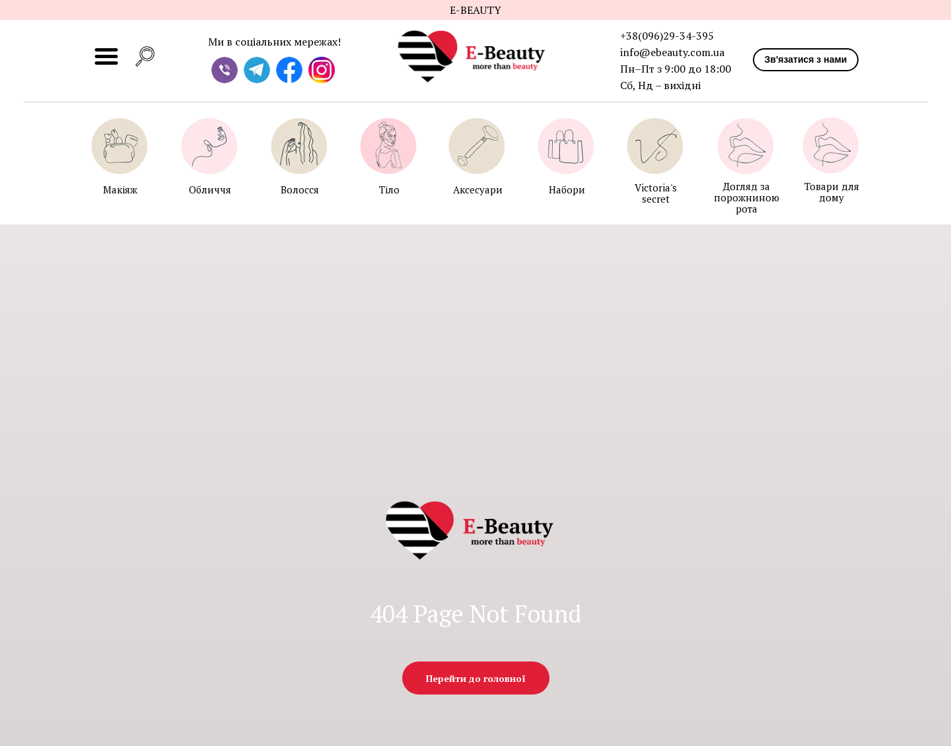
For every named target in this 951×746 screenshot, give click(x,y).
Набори (567, 189)
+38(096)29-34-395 (667, 35)
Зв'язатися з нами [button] (806, 59)
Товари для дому (831, 192)
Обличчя (210, 189)
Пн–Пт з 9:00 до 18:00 (675, 68)
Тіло (389, 189)
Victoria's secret (656, 193)
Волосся (300, 189)
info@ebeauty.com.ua (672, 52)
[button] (145, 56)
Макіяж (120, 189)
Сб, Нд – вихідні (660, 85)
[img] (476, 56)
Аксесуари (478, 189)
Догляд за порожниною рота (746, 197)
